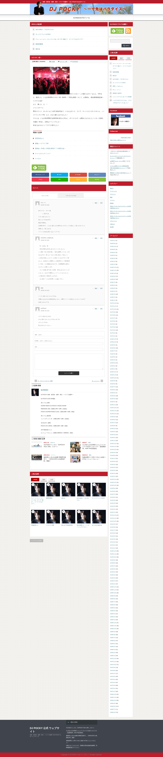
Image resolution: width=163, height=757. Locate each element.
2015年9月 (113, 380)
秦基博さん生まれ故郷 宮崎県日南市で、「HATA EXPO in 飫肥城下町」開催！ (55, 459)
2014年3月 (113, 434)
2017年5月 (113, 324)
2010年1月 (113, 584)
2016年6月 (113, 354)
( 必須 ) (38, 334)
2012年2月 (113, 509)
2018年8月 (113, 279)
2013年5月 (113, 464)
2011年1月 (113, 548)
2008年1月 (113, 655)
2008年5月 (113, 643)
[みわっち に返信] (96, 202)
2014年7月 (113, 422)
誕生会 (38, 49)
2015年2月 (113, 401)
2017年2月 (113, 333)
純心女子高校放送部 (67, 525)
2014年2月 (113, 437)
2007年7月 (113, 673)
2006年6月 (113, 712)
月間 (51, 479)
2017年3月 (113, 330)
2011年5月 (113, 536)
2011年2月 (113, 545)
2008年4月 (113, 646)
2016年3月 (113, 363)
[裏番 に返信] (96, 288)
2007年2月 (113, 688)
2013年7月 (113, 458)
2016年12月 (113, 339)
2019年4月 (113, 258)
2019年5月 (113, 255)
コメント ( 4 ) (44, 195)
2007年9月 (113, 667)
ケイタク (38, 158)
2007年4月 (113, 682)
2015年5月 (113, 392)
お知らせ (52, 442)
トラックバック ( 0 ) (71, 195)
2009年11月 (113, 589)
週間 (43, 479)
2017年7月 (113, 318)
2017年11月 (113, 306)
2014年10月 (113, 413)
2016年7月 (113, 351)
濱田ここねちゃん (118, 86)
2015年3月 (113, 398)
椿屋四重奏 (39, 44)
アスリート (113, 194)
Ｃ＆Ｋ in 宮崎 (50, 525)
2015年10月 (113, 377)
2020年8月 (113, 243)
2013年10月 (113, 449)
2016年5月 (113, 357)
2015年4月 (113, 395)
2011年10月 (113, 521)
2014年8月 (113, 419)
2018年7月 (113, 282)
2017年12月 (113, 303)
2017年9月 (113, 312)
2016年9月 (113, 345)
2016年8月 (113, 348)
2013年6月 (113, 461)
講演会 (112, 203)
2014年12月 (113, 407)
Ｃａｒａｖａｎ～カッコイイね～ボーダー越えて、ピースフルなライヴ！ (60, 39)
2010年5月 (113, 572)
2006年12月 (113, 694)
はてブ (97, 174)
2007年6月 (113, 676)
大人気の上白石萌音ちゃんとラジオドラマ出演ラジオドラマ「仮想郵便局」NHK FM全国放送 (94, 446)
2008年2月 (113, 652)
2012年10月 (113, 485)
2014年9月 (113, 416)
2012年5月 (113, 500)
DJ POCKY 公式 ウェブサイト (44, 730)
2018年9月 (113, 276)
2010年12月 (113, 551)
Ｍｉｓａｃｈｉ (96, 381)
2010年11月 (113, 554)
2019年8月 (113, 249)
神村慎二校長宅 (117, 93)
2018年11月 (113, 270)
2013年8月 (113, 455)
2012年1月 (113, 512)
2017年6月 (113, 321)
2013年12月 (113, 443)
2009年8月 (113, 598)
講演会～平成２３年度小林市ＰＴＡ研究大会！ (50, 148)
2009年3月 (113, 613)
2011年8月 (113, 527)
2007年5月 (113, 679)
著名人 (112, 188)
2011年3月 (113, 542)
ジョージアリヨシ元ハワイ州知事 (122, 97)
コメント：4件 (63, 61)
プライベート (113, 221)
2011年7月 (113, 530)
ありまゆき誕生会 (97, 525)
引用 (101, 202)
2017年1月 (113, 336)
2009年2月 (113, 616)
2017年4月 (113, 327)
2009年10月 (113, 592)
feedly (97, 179)
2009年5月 (113, 607)
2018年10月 (113, 273)
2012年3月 (113, 506)
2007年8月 (113, 670)
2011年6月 (113, 533)
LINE (59, 179)
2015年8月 (113, 383)
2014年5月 (113, 428)
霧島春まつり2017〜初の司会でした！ (120, 172)
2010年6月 (113, 569)
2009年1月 (113, 619)
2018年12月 (113, 267)
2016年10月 (113, 342)
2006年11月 (113, 697)
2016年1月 (113, 369)
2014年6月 (113, 425)
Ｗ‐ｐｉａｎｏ (117, 89)
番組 (89, 442)
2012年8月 (113, 491)
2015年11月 (113, 374)
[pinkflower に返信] (96, 308)
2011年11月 (113, 518)
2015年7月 (113, 386)
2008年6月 (113, 640)
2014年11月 (113, 410)
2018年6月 (113, 285)
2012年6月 (113, 497)
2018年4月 (113, 291)
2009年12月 (113, 587)
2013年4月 (113, 467)
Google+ (78, 174)
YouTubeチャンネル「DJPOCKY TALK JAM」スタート (80, 727)
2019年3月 (113, 261)
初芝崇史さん (39, 138)
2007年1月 (113, 691)
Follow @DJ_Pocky (126, 137)
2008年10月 (113, 628)
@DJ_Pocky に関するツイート (118, 140)
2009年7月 (113, 601)
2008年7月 (113, 637)
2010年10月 (113, 557)
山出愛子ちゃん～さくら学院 (117, 161)
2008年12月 (113, 622)
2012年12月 (113, 479)
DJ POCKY (75, 61)
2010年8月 (113, 563)
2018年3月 (113, 294)
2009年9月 (113, 595)
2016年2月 (113, 366)
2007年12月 (113, 658)
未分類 (53, 61)
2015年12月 (113, 371)
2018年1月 (113, 300)
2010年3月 (113, 578)
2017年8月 (113, 315)
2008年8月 (113, 634)
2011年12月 (113, 515)
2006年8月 (113, 706)
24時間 (35, 479)
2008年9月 (113, 631)
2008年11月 (113, 625)
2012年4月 (113, 503)
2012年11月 (113, 482)
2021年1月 (113, 240)
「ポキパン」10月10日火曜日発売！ (119, 151)
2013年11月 (113, 446)
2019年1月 (113, 264)
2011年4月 (113, 539)
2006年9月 (113, 703)
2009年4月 (113, 610)
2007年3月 (113, 685)
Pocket (40, 179)
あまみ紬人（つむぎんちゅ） (45, 29)
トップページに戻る (36, 540)
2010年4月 (113, 575)
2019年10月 (113, 246)
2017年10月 (113, 309)
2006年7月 (113, 709)
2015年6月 (113, 389)
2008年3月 (113, 649)
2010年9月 (113, 560)
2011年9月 (113, 524)
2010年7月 (113, 566)
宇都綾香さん (34, 525)
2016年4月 (113, 359)
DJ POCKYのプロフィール (81, 18)
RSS (78, 179)
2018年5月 (113, 288)
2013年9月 (113, 452)
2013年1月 (113, 476)
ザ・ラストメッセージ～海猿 (45, 381)
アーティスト (113, 191)
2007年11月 (113, 661)
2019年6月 (113, 252)
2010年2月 (113, 580)
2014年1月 (113, 440)
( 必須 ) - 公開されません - (44, 340)
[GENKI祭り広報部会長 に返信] (96, 238)
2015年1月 (113, 404)
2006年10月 (113, 700)
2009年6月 (113, 604)
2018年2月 (113, 297)
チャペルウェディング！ (43, 153)
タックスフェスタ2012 (43, 34)
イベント (53, 455)
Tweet (59, 174)
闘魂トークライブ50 (41, 143)
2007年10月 (113, 664)
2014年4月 (113, 431)
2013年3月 (113, 470)
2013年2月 (113, 473)
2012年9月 (113, 488)
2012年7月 (113, 494)
